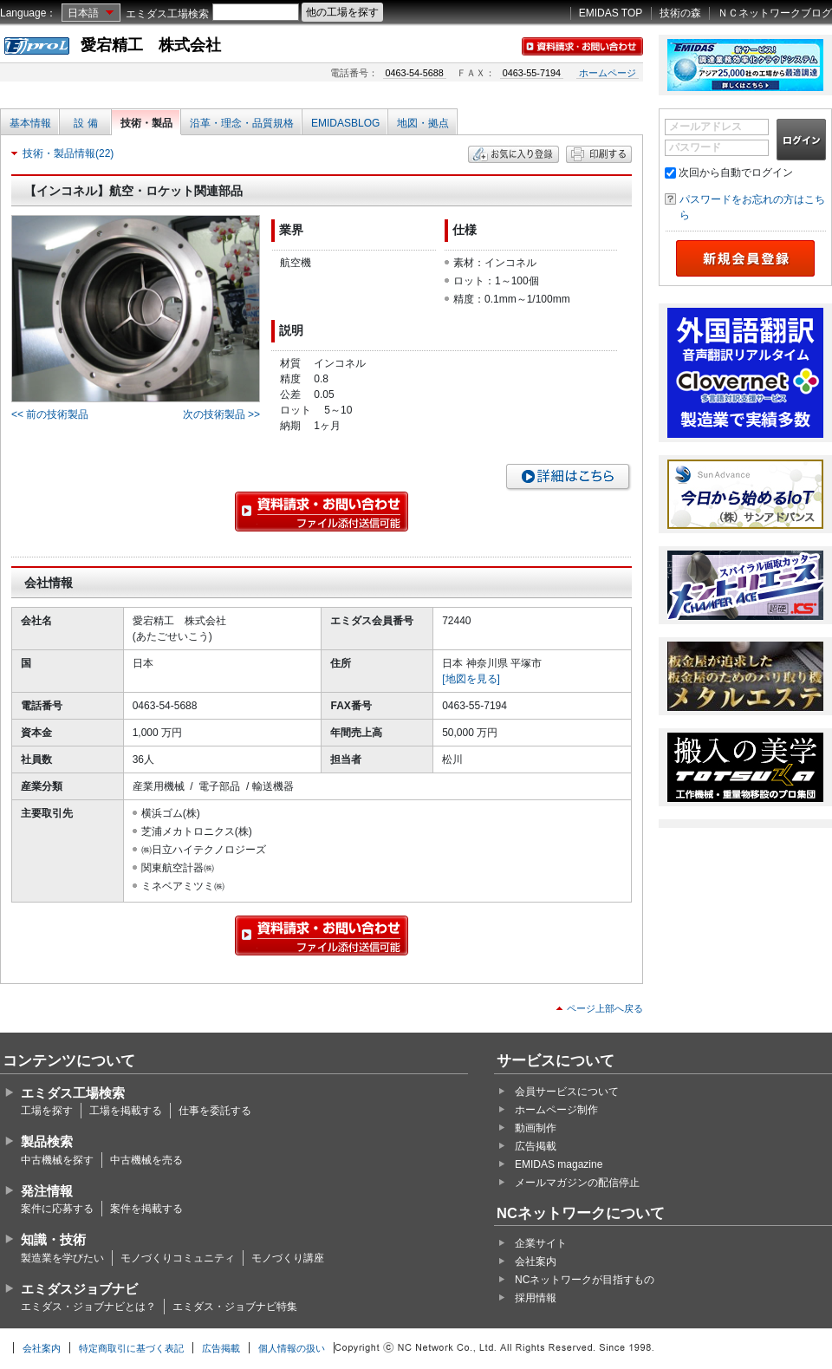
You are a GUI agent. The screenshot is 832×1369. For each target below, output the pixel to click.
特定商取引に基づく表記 (131, 1348)
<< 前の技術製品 (49, 414)
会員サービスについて (567, 1091)
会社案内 (535, 1261)
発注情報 (47, 1190)
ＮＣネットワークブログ (775, 13)
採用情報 (535, 1298)
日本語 (83, 13)
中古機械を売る (146, 1160)
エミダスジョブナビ (79, 1288)
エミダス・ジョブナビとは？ (88, 1307)
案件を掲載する (146, 1209)
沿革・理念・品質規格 (242, 123)
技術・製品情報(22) (68, 153)
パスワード (695, 147)
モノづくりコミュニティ (177, 1258)
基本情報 (30, 123)
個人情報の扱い (291, 1348)
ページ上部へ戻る (605, 1008)
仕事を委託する (215, 1111)
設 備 (85, 123)
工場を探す (47, 1111)
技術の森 (680, 13)
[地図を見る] (471, 679)
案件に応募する (57, 1209)
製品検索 (47, 1141)
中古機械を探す (57, 1160)
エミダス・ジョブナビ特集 (234, 1307)
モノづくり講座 (287, 1258)
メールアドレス (705, 127)
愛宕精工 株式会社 (151, 45)
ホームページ (607, 73)
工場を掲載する (125, 1111)
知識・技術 (53, 1239)
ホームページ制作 (556, 1110)
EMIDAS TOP (611, 13)
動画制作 (535, 1128)
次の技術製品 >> (221, 414)
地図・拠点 (423, 123)
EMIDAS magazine (558, 1164)
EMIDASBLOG (345, 123)
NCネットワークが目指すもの (584, 1280)
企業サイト (541, 1243)
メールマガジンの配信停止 (577, 1183)
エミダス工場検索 (167, 14)
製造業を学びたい (62, 1258)
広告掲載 (535, 1146)
